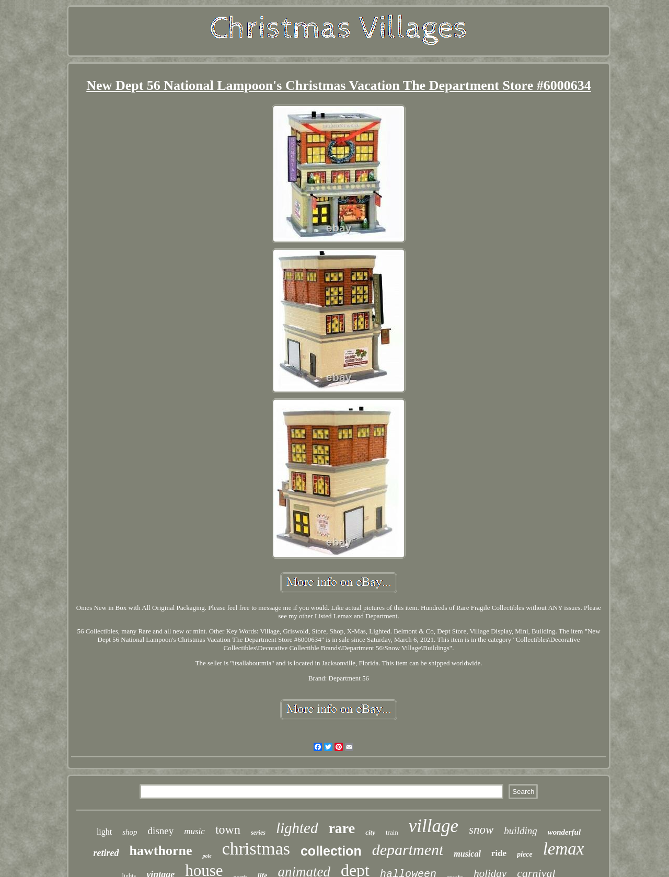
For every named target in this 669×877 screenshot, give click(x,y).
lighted (297, 828)
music (194, 831)
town (227, 829)
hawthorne (161, 850)
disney (161, 830)
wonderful (564, 832)
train (392, 832)
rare (341, 828)
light (104, 831)
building (520, 830)
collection (331, 851)
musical (467, 853)
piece (525, 854)
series (258, 832)
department (408, 849)
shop (129, 832)
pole (206, 856)
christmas (256, 848)
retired (106, 853)
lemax (563, 848)
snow (481, 829)
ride (498, 853)
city (370, 832)
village (433, 826)
